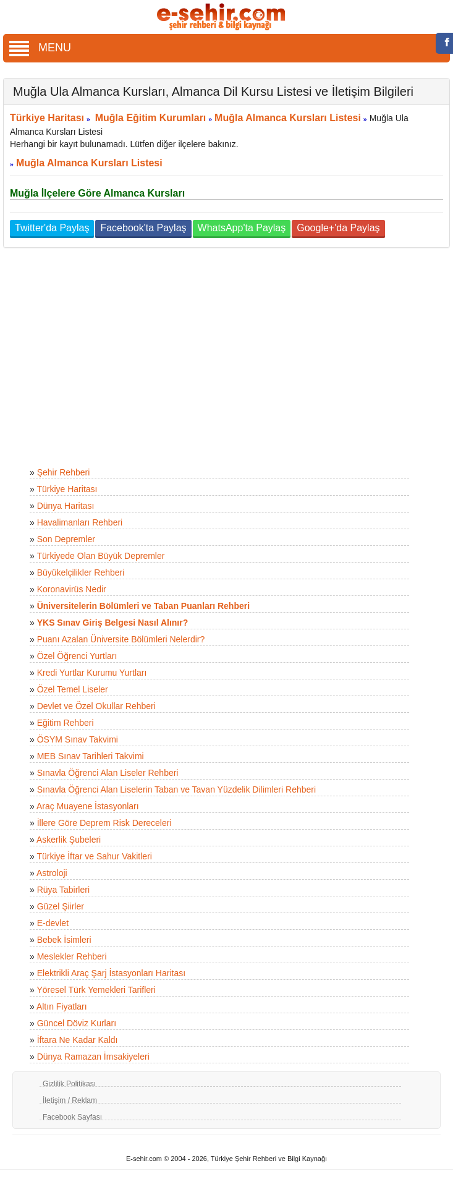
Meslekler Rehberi (72, 956)
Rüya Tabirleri (63, 890)
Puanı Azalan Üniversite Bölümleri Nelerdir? (121, 639)
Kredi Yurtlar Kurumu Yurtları (92, 673)
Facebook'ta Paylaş (143, 228)
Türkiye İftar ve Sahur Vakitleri (93, 856)
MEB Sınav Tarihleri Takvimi (90, 756)
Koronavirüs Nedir (71, 589)
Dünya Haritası (66, 506)
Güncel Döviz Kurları (76, 1023)
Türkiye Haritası (47, 118)
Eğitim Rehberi (65, 723)
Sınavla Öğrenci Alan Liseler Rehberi (108, 773)
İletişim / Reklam (70, 1100)
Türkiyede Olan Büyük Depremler (100, 556)
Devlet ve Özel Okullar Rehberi (96, 706)
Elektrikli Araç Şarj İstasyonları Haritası (111, 973)
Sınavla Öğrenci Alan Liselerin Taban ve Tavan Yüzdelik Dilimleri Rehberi (176, 789)
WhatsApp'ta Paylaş (242, 228)
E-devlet (53, 923)
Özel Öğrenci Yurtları (77, 656)
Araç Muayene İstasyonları (87, 806)
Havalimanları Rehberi (80, 522)
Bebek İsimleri (64, 940)
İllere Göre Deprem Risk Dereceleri (104, 823)
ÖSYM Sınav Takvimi (77, 739)
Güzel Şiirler (60, 906)
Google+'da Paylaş (338, 228)
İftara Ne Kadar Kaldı (77, 1040)
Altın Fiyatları (61, 1006)
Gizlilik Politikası (69, 1083)
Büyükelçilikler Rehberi (81, 572)
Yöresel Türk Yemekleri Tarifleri (95, 990)
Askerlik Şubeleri (68, 840)
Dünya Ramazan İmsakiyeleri (93, 1056)
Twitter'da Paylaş (52, 228)
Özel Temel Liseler (72, 689)
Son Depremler (66, 539)
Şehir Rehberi (63, 472)
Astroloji (51, 873)
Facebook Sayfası (72, 1117)
